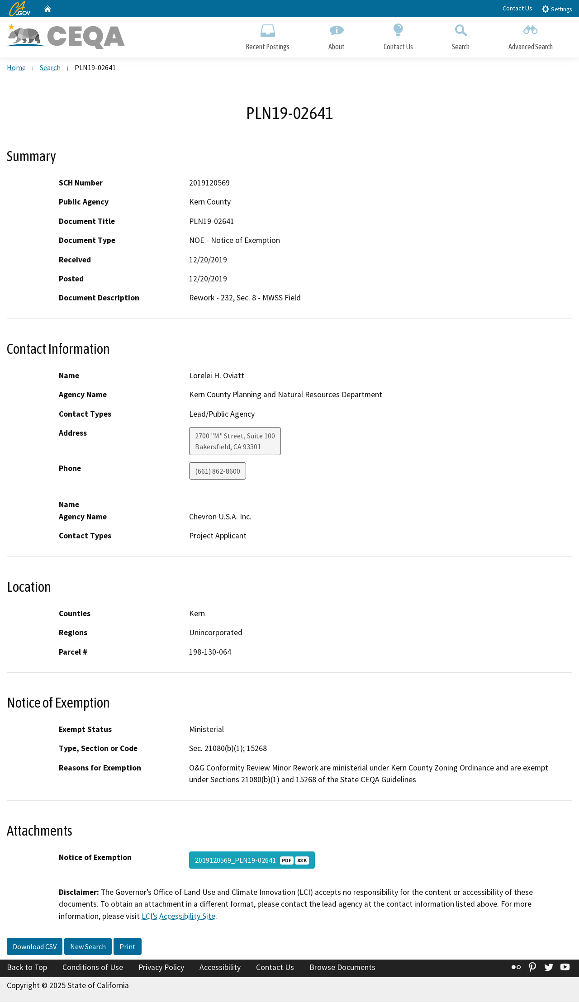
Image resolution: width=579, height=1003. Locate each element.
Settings (556, 9)
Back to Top (27, 968)
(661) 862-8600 (217, 471)
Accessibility (220, 968)
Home (16, 68)
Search (461, 35)
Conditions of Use (92, 968)
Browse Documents (342, 968)
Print (127, 947)
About (336, 35)
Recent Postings (267, 35)
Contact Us (517, 8)
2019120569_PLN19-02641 (252, 860)
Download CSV (35, 947)
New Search (88, 947)
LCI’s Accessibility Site (178, 917)
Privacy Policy (161, 968)
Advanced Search (530, 35)
